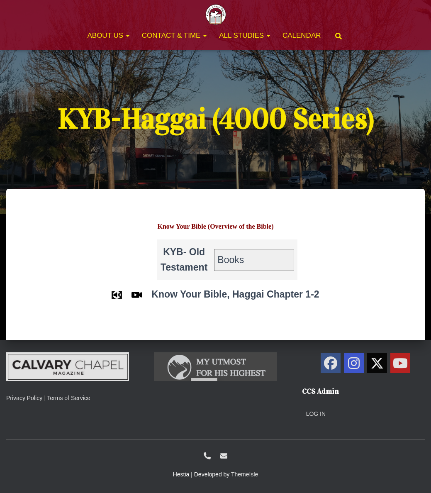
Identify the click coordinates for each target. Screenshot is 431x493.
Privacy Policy (24, 398)
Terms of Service (68, 398)
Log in (316, 413)
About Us (108, 35)
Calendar (301, 35)
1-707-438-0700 (207, 456)
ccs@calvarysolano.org (223, 456)
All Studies (244, 35)
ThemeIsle (244, 474)
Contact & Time (174, 35)
